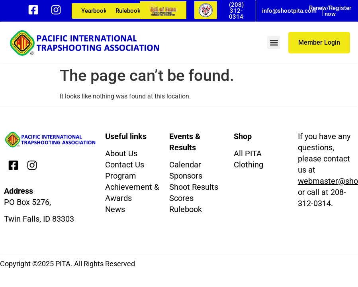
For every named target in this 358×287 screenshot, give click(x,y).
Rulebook (185, 209)
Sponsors (185, 176)
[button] (273, 42)
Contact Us (124, 164)
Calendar (185, 164)
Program (120, 176)
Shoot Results (193, 187)
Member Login (319, 42)
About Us (121, 153)
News (115, 209)
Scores (181, 198)
